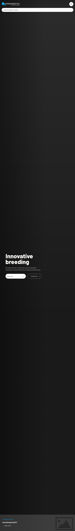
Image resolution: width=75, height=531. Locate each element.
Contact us (35, 276)
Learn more (7, 525)
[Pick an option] (15, 276)
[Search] (37, 10)
